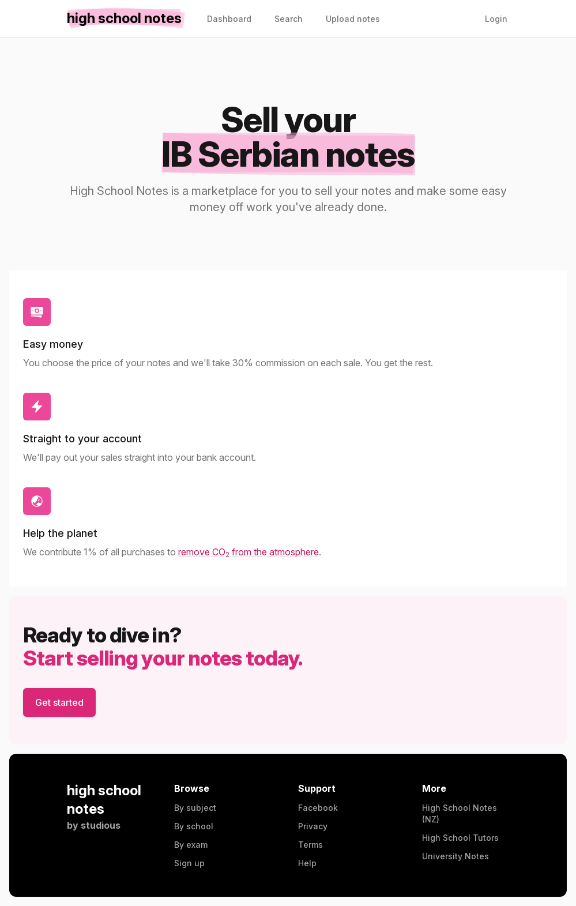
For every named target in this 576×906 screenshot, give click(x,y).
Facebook (318, 808)
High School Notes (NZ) (459, 813)
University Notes (455, 856)
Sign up (189, 863)
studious (101, 825)
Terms (310, 844)
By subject (195, 808)
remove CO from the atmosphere (248, 552)
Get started (59, 702)
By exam (191, 844)
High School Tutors (460, 838)
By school (193, 826)
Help (307, 863)
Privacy (312, 826)
